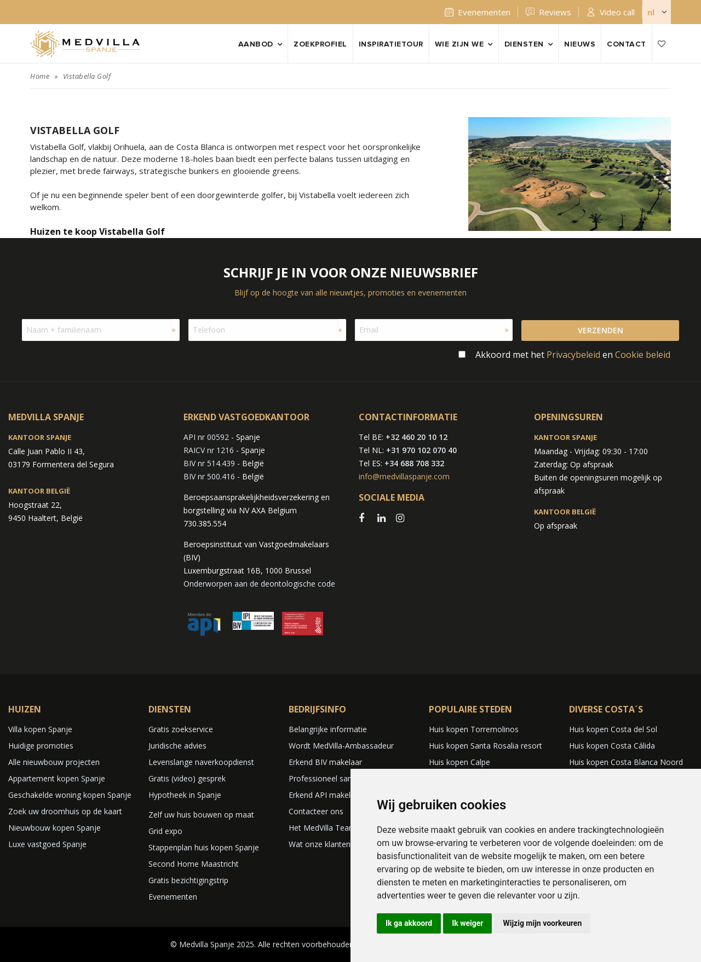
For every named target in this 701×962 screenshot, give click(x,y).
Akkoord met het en (572, 355)
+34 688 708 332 (414, 463)
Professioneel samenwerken (339, 778)
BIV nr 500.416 (209, 476)
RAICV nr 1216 (208, 450)
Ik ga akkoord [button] (409, 923)
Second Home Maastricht (193, 864)
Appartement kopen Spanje (56, 778)
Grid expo (165, 831)
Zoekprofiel (320, 44)
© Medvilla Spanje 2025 (212, 944)
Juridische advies (177, 745)
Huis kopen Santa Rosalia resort (485, 745)
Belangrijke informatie (328, 729)
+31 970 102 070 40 (421, 450)
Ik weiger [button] (467, 923)
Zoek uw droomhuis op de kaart (65, 811)
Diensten (524, 44)
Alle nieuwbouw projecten (54, 762)
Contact (626, 44)
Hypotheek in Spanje (184, 795)
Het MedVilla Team (322, 827)
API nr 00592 (206, 437)
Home (39, 76)
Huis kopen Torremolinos (474, 729)
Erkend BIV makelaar (325, 762)
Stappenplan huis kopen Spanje (203, 847)
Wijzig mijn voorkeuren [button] (542, 923)
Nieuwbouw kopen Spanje (54, 827)
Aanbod (255, 44)
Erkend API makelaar (325, 795)
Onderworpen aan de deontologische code (259, 583)
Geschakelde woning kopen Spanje (69, 795)
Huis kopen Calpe (459, 762)
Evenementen (484, 12)
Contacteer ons (316, 811)
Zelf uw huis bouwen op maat (201, 814)
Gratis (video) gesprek (187, 778)
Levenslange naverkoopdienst (201, 762)
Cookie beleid (642, 355)
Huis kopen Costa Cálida (612, 745)
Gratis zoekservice (180, 729)
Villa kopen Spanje (40, 729)
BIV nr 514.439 (209, 463)
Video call (617, 12)
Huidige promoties (40, 745)
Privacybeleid (573, 355)
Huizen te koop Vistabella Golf (97, 231)
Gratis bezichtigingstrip (188, 880)
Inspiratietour (391, 44)
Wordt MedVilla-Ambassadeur (341, 745)
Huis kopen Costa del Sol (613, 729)
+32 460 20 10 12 (416, 437)
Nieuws (579, 44)
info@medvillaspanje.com (404, 476)
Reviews (555, 12)
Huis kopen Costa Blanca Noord (626, 762)
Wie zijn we (459, 44)
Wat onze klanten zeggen (333, 844)
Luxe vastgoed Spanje (47, 844)
